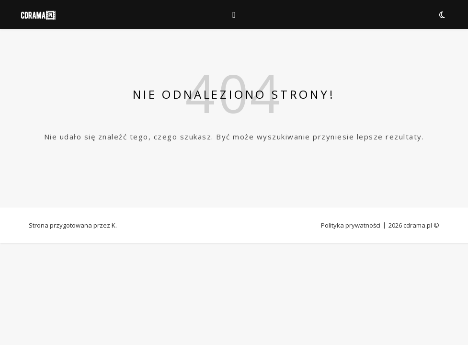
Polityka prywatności (350, 225)
